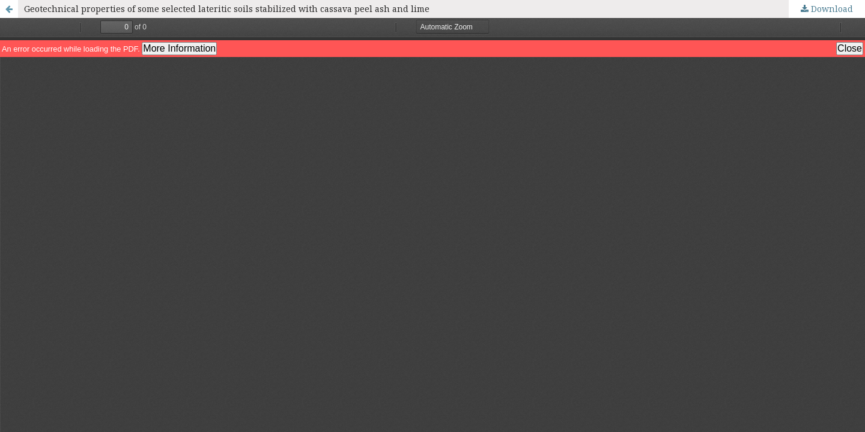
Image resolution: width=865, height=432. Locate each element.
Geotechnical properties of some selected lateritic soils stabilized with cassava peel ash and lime (226, 8)
